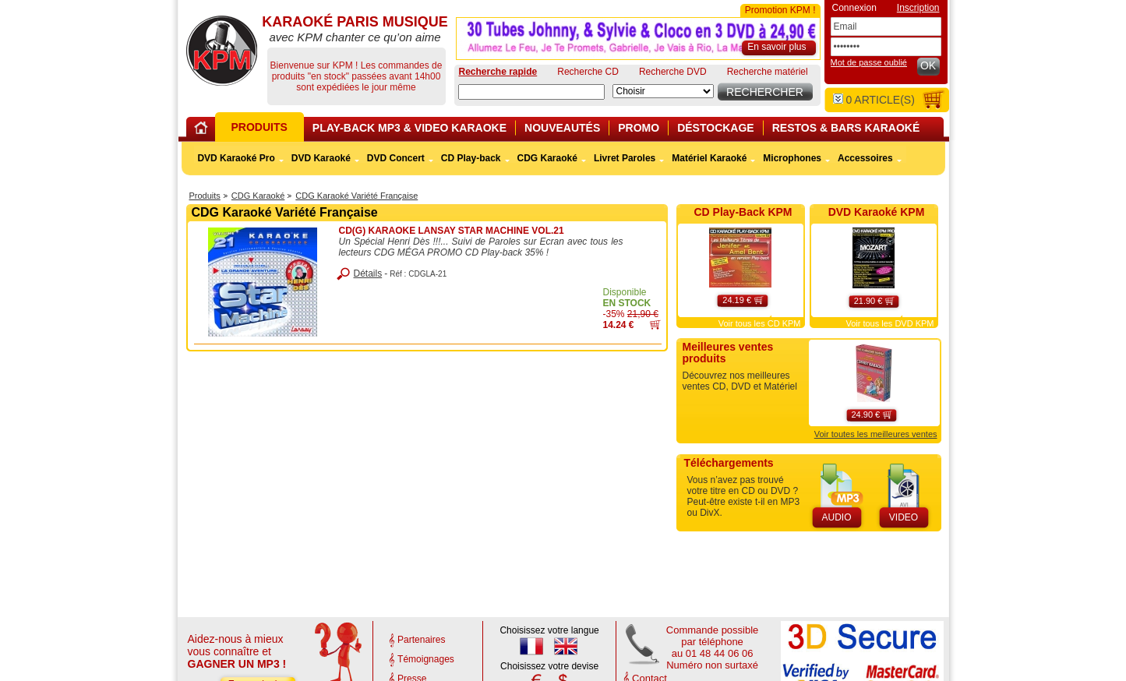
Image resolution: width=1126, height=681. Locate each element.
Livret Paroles (624, 158)
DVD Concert (396, 158)
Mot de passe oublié (869, 62)
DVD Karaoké (321, 158)
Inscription (918, 7)
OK (928, 65)
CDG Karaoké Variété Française (356, 195)
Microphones (792, 158)
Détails (368, 273)
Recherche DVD (673, 71)
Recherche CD (588, 71)
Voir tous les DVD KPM (889, 323)
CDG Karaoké (257, 195)
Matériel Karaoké (709, 158)
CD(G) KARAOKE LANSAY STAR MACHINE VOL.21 (451, 230)
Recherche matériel (767, 71)
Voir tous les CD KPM (759, 323)
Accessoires (865, 158)
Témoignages (425, 659)
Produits (205, 195)
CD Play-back (471, 158)
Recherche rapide (498, 71)
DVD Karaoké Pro (235, 158)
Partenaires (421, 639)
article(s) (874, 100)
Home (203, 130)
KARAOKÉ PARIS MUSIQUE (221, 51)
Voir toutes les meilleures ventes (875, 434)
